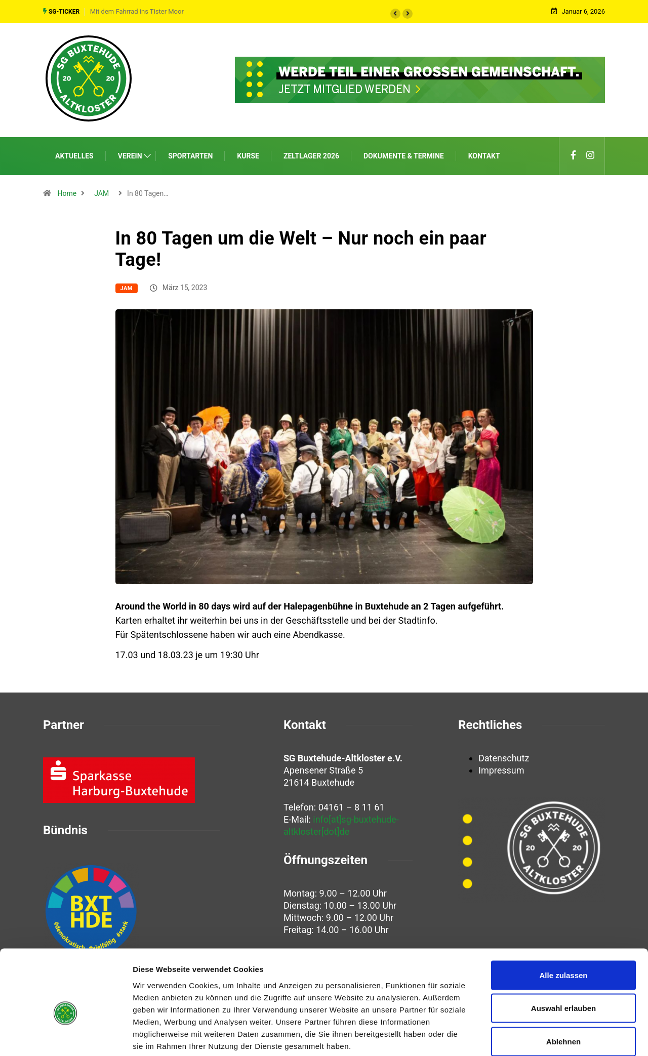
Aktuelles (74, 154)
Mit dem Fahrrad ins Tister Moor (137, 11)
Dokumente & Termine (403, 154)
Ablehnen (563, 989)
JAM (101, 192)
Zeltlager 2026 (311, 154)
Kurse (248, 154)
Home (66, 192)
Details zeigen (538, 1036)
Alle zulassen (563, 923)
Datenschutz (503, 757)
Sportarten (190, 154)
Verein (130, 154)
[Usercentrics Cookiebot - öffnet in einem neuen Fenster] (65, 1036)
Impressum (501, 769)
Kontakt (484, 154)
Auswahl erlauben (563, 956)
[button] (395, 13)
